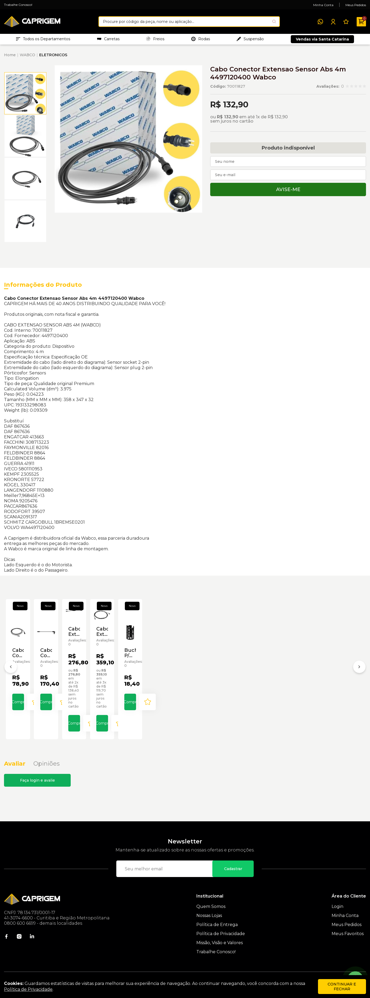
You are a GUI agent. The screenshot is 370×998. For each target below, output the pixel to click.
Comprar (34, 722)
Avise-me (288, 192)
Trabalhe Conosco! (18, 5)
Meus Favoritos (348, 941)
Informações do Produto (43, 287)
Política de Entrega (217, 932)
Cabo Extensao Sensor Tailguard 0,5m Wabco (178, 678)
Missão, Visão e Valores (219, 950)
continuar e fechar (342, 986)
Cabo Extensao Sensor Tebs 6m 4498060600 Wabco (255, 678)
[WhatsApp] (320, 21)
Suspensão (250, 40)
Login (337, 914)
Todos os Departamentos (43, 40)
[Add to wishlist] (59, 722)
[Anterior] (10, 673)
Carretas (108, 40)
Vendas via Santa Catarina (322, 40)
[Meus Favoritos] (346, 21)
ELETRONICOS (53, 57)
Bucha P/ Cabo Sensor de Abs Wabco (329, 684)
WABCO (27, 57)
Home (10, 57)
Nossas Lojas (209, 923)
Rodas (200, 40)
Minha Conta (323, 5)
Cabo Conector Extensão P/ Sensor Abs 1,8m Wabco (37, 684)
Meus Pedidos (355, 5)
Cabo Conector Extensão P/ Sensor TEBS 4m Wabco (109, 684)
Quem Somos (210, 914)
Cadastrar (233, 877)
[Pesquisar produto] (274, 21)
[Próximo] (359, 673)
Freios (155, 40)
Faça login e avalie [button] (37, 788)
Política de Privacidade (220, 941)
